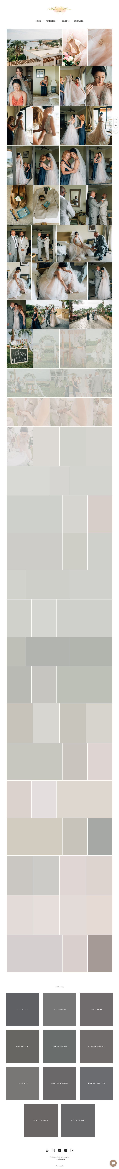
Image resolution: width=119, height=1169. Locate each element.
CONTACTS (78, 21)
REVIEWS (65, 21)
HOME (38, 21)
